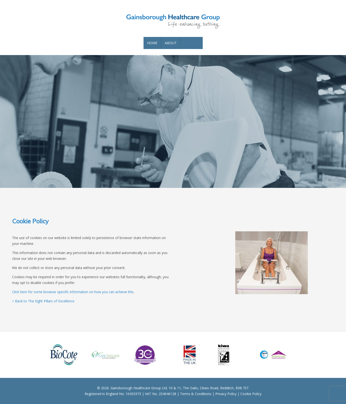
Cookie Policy (250, 393)
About (171, 43)
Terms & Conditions (195, 393)
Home (152, 43)
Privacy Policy (226, 393)
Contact (155, 55)
